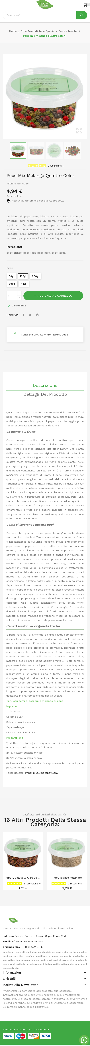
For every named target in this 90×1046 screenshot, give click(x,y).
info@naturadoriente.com (27, 941)
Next (88, 96)
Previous (2, 96)
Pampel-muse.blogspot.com (40, 772)
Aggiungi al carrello (54, 295)
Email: (7, 941)
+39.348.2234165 (32, 946)
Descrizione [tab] (45, 385)
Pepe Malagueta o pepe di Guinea (23, 877)
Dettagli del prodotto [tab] (45, 394)
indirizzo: (9, 936)
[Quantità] (12, 295)
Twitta (30, 315)
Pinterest (38, 315)
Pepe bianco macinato (67, 877)
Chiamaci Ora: (12, 946)
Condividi (24, 315)
